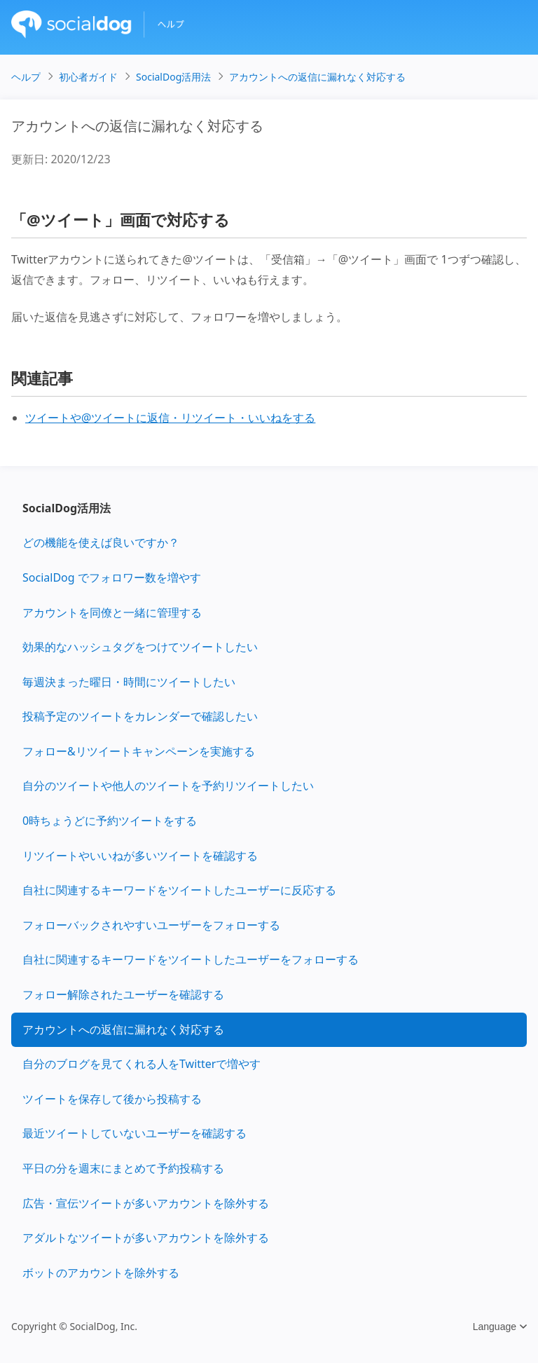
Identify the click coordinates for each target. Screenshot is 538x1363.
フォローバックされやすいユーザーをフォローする (151, 925)
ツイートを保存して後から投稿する (112, 1099)
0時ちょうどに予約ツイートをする (109, 820)
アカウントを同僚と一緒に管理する (112, 612)
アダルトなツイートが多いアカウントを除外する (145, 1237)
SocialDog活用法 (66, 508)
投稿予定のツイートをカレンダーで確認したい (140, 716)
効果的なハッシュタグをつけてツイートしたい (140, 647)
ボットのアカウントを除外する (100, 1272)
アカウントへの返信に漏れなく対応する (123, 1029)
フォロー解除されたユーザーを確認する (123, 994)
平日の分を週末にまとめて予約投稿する (123, 1168)
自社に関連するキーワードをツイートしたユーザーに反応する (179, 890)
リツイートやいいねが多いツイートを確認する (140, 855)
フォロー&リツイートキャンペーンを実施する (138, 751)
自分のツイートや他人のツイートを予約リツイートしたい (168, 785)
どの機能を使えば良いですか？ (100, 542)
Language (500, 1326)
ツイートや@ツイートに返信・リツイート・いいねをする (170, 417)
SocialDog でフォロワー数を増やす (111, 577)
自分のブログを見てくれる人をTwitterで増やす (141, 1063)
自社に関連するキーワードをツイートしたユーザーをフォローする (190, 959)
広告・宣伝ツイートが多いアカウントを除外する (145, 1203)
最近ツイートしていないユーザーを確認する (134, 1133)
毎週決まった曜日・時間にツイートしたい (128, 682)
